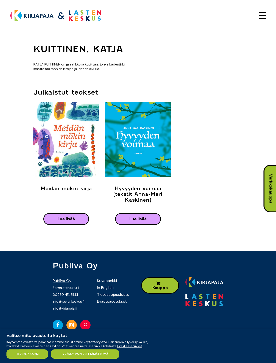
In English (105, 287)
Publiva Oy (62, 280)
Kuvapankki (107, 280)
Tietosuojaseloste (113, 294)
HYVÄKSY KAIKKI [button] (27, 354)
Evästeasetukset (112, 301)
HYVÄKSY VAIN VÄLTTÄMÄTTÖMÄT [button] (85, 354)
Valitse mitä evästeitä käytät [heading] (36, 335)
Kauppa (160, 285)
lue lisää (66, 219)
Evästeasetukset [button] (129, 346)
